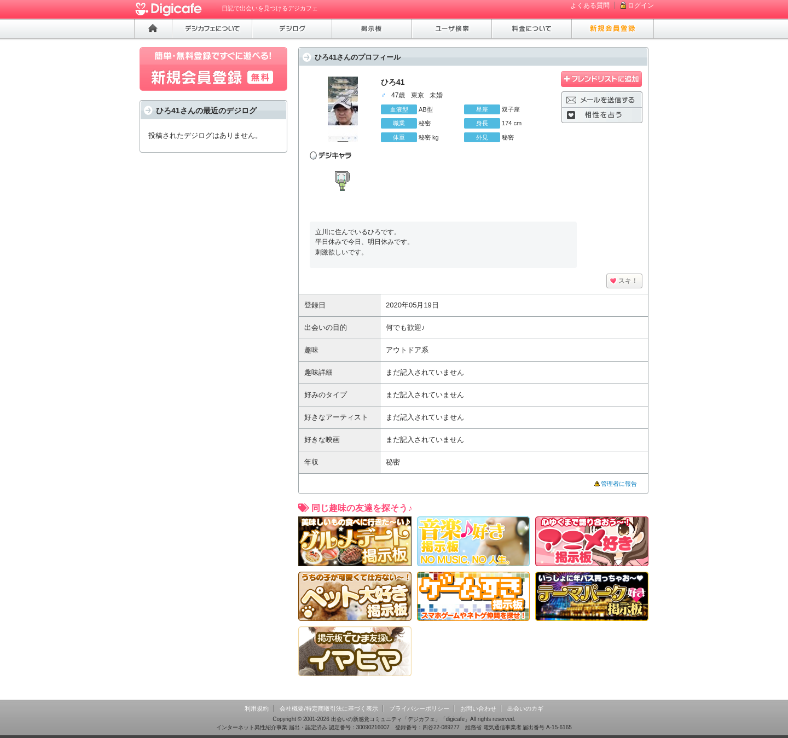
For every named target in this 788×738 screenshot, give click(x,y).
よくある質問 (590, 5)
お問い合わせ (478, 708)
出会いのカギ (525, 708)
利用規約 (257, 708)
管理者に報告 (619, 483)
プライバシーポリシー (419, 708)
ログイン (641, 5)
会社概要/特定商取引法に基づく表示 (329, 708)
